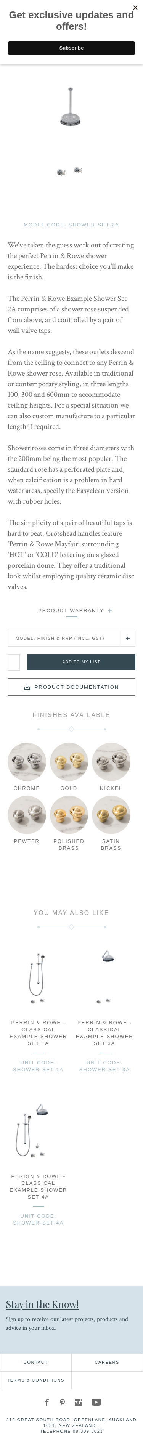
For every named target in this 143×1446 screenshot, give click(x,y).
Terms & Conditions (35, 1380)
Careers (107, 1362)
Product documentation (77, 687)
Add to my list (82, 662)
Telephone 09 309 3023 (71, 1431)
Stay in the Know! (42, 1303)
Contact (36, 1362)
